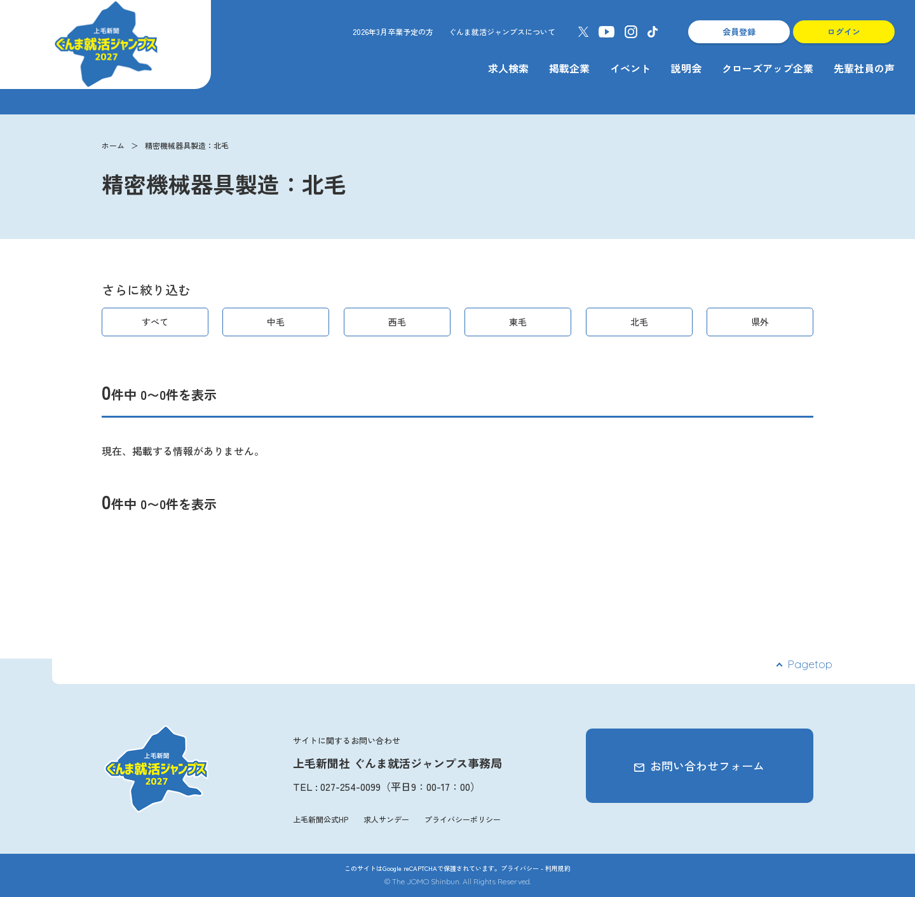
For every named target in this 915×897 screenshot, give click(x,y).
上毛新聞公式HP (320, 819)
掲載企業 (569, 68)
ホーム (113, 145)
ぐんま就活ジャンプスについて (502, 31)
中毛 (276, 321)
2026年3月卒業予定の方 (393, 31)
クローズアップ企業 (767, 68)
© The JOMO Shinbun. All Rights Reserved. (457, 881)
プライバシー (520, 868)
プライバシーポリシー (462, 819)
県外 (760, 321)
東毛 (518, 321)
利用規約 (558, 868)
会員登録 (739, 31)
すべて (155, 321)
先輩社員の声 (864, 68)
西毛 (397, 321)
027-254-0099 (350, 786)
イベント (630, 68)
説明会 (686, 68)
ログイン (843, 31)
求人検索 (508, 68)
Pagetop (809, 664)
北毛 (639, 321)
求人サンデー (386, 819)
